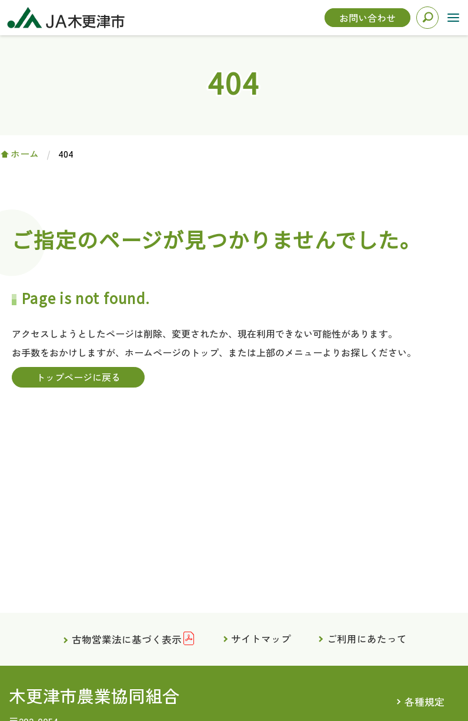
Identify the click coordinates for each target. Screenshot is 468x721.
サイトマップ (261, 639)
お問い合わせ (367, 18)
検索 (427, 17)
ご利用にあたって (367, 639)
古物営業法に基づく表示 (126, 640)
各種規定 (424, 702)
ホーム (25, 153)
